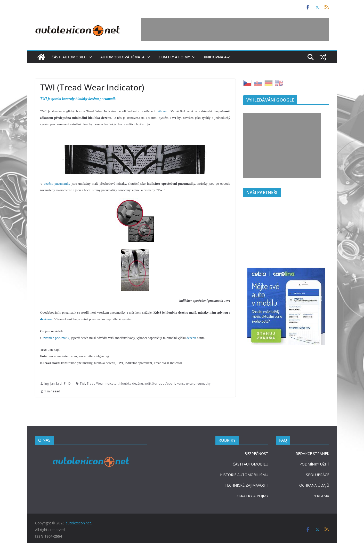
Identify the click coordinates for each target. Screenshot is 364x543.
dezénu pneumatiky (57, 183)
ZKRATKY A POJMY (252, 495)
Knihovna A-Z (217, 57)
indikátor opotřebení (159, 383)
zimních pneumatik (56, 338)
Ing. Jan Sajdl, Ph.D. (57, 383)
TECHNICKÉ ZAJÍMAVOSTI (246, 485)
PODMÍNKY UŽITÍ (314, 464)
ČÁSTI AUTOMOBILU (250, 464)
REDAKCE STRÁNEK (312, 453)
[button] (89, 57)
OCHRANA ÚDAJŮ (314, 485)
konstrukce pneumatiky (194, 383)
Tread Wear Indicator (102, 383)
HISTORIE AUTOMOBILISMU (244, 474)
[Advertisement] (235, 29)
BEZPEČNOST (256, 453)
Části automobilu (69, 57)
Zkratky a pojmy (174, 57)
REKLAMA (320, 495)
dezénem (46, 319)
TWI (82, 383)
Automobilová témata (122, 57)
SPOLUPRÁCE (317, 474)
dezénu (191, 338)
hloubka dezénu (131, 383)
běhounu (162, 111)
